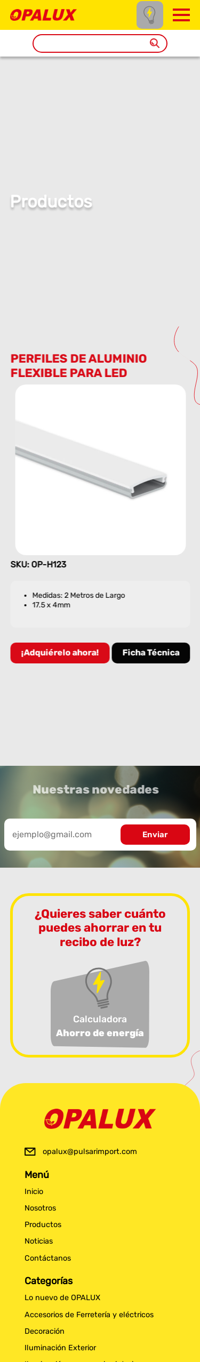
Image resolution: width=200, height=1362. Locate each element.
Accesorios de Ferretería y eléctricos (89, 1314)
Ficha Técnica (151, 652)
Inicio (34, 1191)
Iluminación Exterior (60, 1347)
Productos (43, 1224)
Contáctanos (48, 1258)
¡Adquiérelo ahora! (60, 652)
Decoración (45, 1331)
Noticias (39, 1241)
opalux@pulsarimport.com (90, 1151)
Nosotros (40, 1208)
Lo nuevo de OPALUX (62, 1297)
